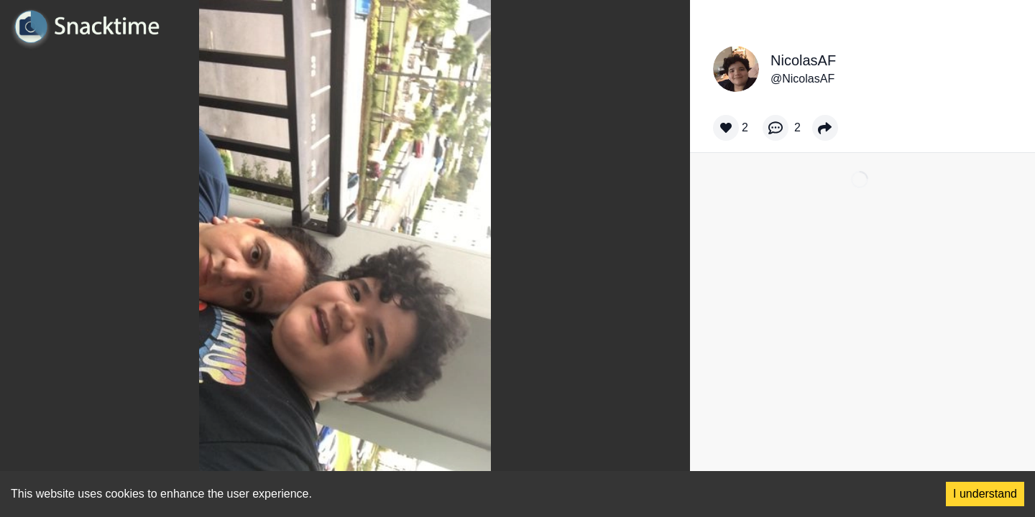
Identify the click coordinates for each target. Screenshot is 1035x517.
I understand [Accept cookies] (985, 494)
